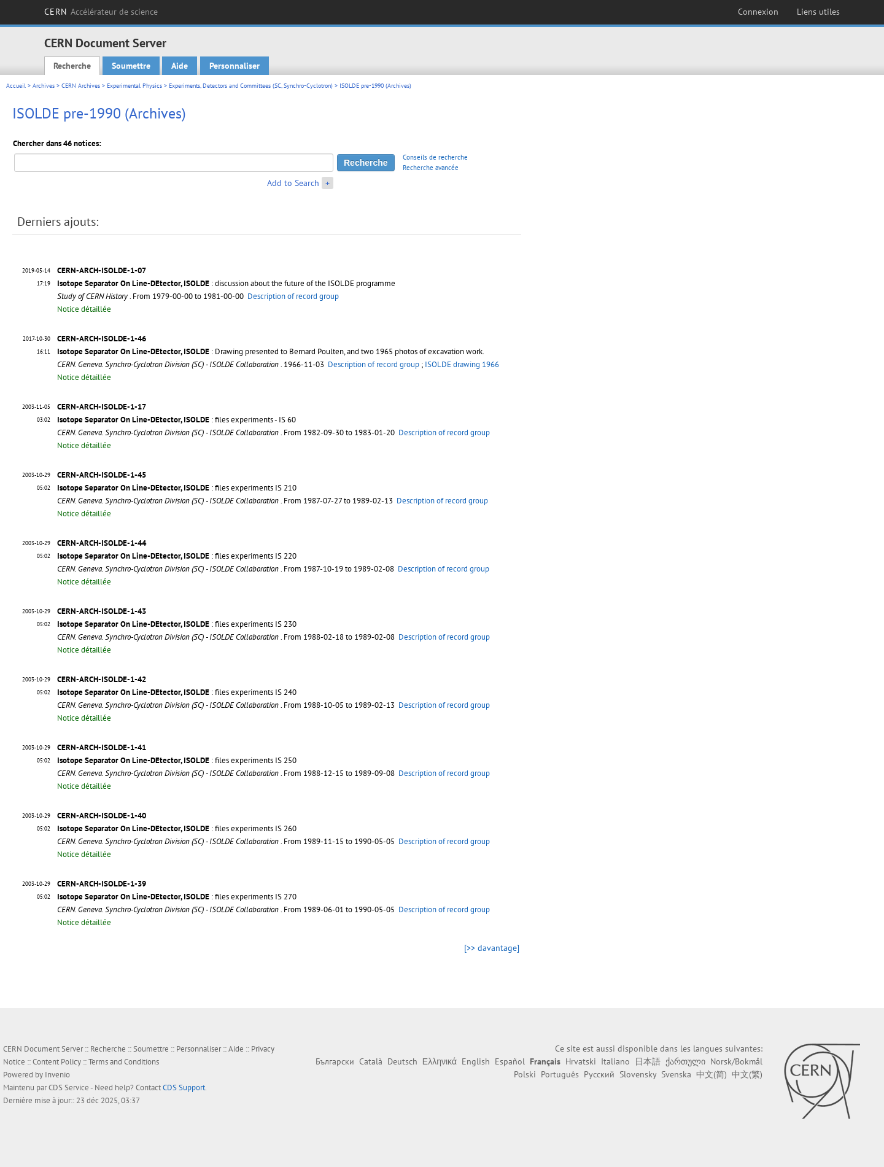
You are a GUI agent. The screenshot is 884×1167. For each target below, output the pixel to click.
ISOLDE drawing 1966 (462, 364)
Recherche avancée (431, 167)
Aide (179, 65)
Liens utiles (818, 11)
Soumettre (131, 65)
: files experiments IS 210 (177, 488)
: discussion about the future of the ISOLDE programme (226, 283)
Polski (525, 1074)
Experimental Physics (134, 86)
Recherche (72, 65)
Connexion (758, 11)
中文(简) (711, 1074)
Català (370, 1061)
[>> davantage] (491, 947)
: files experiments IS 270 (177, 896)
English (476, 1061)
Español (510, 1061)
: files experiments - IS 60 (176, 419)
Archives (44, 86)
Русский (599, 1074)
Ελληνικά (439, 1061)
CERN (101, 11)
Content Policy (57, 1062)
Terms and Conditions (123, 1062)
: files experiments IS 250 (177, 760)
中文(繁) (747, 1074)
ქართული (685, 1061)
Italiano (615, 1061)
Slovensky (637, 1074)
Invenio (57, 1074)
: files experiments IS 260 (177, 828)
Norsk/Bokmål (736, 1061)
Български (335, 1061)
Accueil (16, 86)
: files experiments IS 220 (177, 556)
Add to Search (293, 182)
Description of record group (293, 296)
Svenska (676, 1074)
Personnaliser (234, 65)
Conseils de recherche (435, 157)
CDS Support (184, 1087)
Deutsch (402, 1061)
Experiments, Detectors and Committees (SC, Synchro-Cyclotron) (251, 86)
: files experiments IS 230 (177, 624)
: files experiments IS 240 (177, 692)
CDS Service (68, 1087)
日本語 (648, 1061)
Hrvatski (580, 1061)
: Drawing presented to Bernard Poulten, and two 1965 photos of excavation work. (270, 351)
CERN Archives (80, 86)
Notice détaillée (84, 309)
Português (560, 1074)
